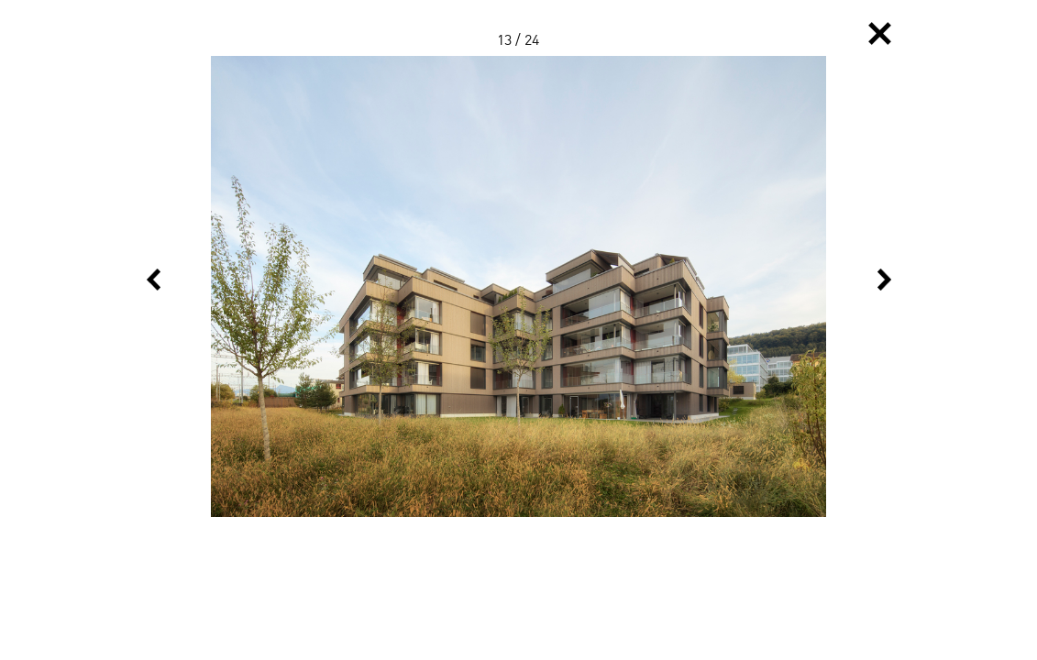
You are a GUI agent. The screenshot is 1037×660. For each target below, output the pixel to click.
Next (884, 280)
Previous (153, 280)
